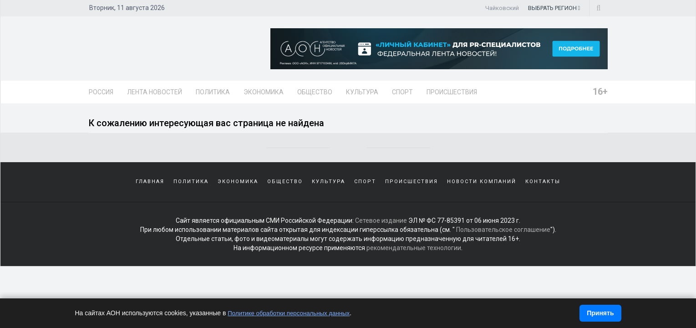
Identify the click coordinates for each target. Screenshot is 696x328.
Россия (101, 92)
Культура (362, 92)
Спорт (402, 92)
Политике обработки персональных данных (292, 313)
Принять (600, 313)
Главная (150, 187)
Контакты (542, 187)
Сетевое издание (381, 226)
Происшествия (452, 92)
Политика (213, 92)
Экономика (264, 92)
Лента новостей (154, 92)
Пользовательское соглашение (503, 235)
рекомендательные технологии (413, 253)
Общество (314, 92)
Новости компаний (481, 187)
